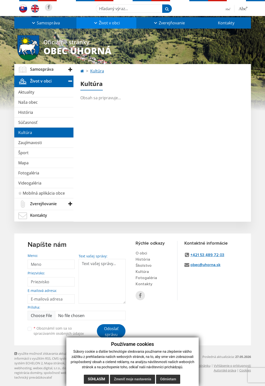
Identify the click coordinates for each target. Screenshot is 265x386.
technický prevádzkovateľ (33, 377)
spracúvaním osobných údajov (59, 333)
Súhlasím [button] (96, 379)
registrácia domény (28, 372)
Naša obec (28, 102)
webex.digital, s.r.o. (47, 368)
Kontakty (226, 23)
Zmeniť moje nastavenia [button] (132, 379)
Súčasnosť (27, 122)
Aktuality (26, 92)
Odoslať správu (111, 331)
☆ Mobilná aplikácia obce (41, 193)
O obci (141, 253)
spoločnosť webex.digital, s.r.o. (66, 372)
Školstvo (144, 266)
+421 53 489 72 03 (207, 255)
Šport (23, 152)
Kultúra (25, 132)
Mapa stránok (54, 363)
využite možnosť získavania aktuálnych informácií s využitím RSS (44, 355)
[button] (45, 23)
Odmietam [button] (168, 379)
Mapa (23, 163)
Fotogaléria (28, 173)
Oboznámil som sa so (59, 331)
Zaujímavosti (30, 142)
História (25, 112)
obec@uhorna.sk (205, 265)
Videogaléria (29, 183)
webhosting (23, 368)
